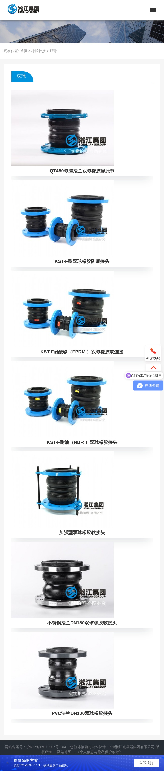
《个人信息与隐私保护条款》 (99, 752)
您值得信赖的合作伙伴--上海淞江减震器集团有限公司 (112, 747)
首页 (23, 51)
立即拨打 (146, 763)
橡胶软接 (38, 51)
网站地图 (64, 752)
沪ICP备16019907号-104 (46, 747)
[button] (153, 10)
